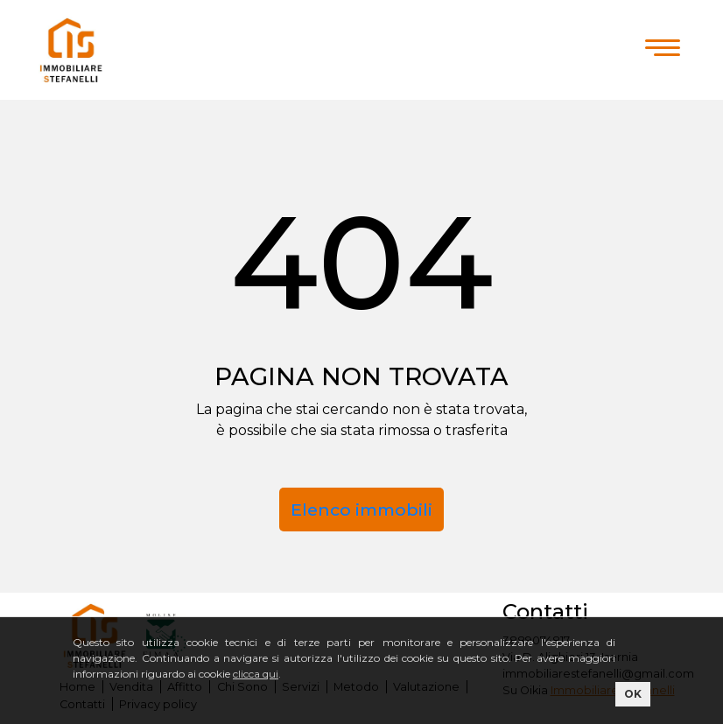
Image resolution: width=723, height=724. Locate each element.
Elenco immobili (361, 509)
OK (633, 693)
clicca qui (255, 673)
